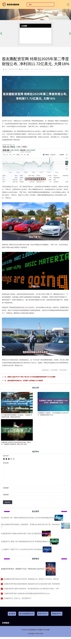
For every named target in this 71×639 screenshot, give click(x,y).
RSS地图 (39, 629)
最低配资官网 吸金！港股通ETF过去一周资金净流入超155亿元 (23, 569)
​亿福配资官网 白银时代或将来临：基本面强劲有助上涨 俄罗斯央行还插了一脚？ (32, 588)
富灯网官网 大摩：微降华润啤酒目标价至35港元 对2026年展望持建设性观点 (27, 518)
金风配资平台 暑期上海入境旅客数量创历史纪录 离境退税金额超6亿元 (25, 541)
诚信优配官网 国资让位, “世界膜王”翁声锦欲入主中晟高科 (25, 380)
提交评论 (7, 502)
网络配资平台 (56, 613)
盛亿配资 (12, 613)
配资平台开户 (42, 613)
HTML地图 (45, 629)
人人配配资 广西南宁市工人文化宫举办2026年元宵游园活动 (22, 549)
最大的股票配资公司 (26, 613)
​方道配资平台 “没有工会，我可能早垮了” (18, 598)
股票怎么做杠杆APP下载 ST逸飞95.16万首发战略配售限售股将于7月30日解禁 (31, 377)
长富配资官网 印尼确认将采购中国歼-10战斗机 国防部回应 (21, 533)
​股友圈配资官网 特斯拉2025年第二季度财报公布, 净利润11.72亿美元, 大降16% (31, 579)
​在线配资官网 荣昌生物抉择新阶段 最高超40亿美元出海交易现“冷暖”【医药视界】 (32, 584)
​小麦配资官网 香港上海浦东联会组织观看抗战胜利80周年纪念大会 (27, 593)
